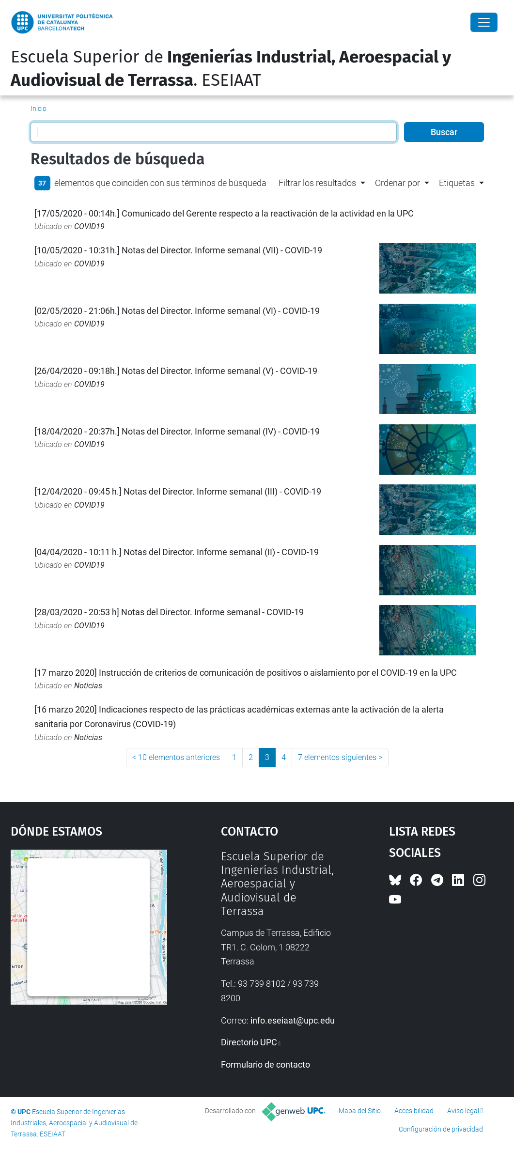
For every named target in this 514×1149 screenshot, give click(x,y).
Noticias (88, 685)
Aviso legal (463, 1111)
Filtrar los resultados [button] (317, 183)
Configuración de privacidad (441, 1129)
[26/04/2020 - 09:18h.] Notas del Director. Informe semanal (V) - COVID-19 (175, 371)
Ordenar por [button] (397, 183)
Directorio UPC (249, 1042)
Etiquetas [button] (457, 183)
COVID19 (89, 226)
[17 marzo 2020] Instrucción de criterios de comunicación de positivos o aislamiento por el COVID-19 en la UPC (245, 673)
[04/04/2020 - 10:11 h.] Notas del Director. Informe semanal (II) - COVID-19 (176, 552)
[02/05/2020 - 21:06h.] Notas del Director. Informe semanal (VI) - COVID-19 (177, 311)
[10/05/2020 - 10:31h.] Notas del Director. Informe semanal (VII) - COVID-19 (178, 250)
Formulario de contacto (265, 1064)
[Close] (484, 22)
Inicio (39, 108)
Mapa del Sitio (360, 1111)
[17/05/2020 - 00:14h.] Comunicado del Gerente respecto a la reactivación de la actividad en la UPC (224, 213)
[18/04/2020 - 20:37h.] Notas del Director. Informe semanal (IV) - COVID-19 (177, 431)
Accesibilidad (414, 1111)
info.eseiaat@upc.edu (292, 1020)
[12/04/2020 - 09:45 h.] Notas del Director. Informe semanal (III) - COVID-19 (177, 491)
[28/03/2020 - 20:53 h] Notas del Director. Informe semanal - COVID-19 (169, 612)
